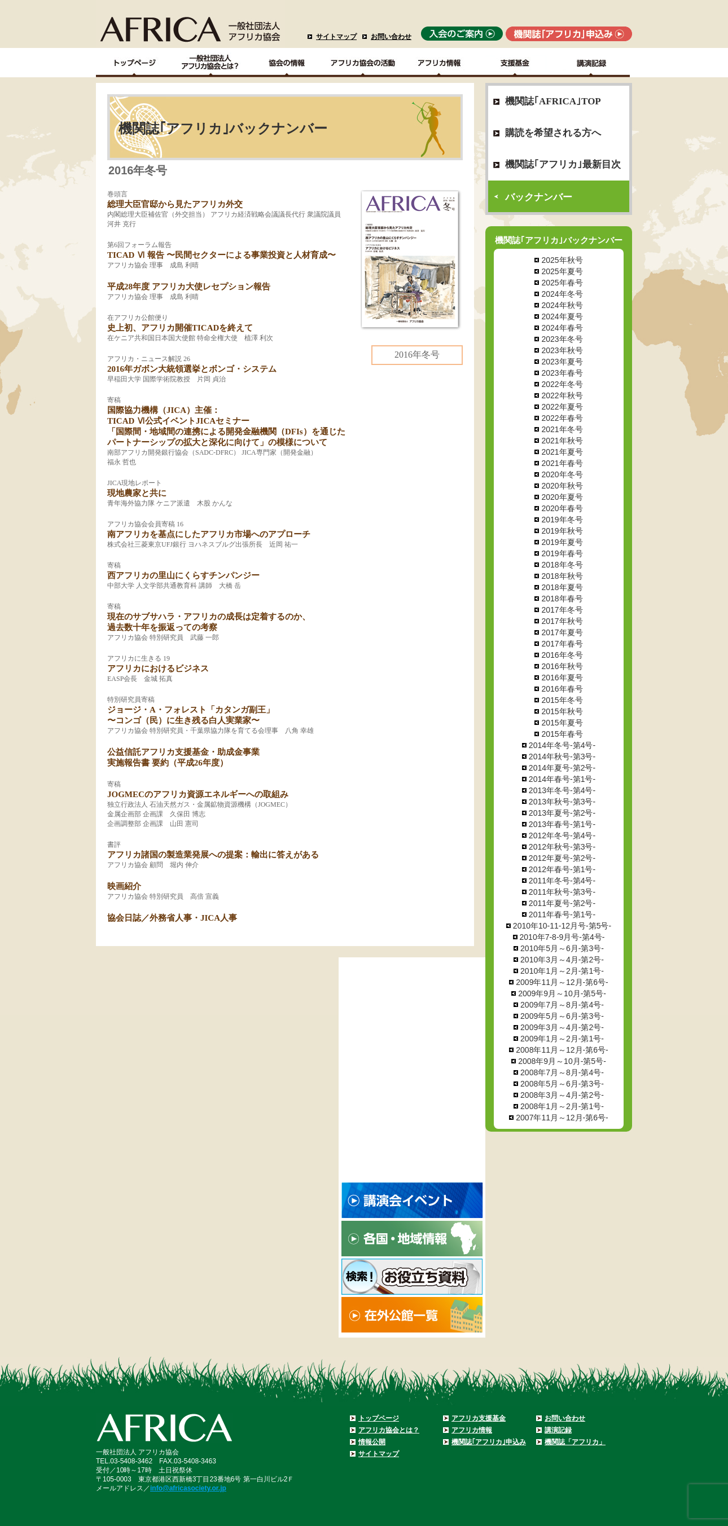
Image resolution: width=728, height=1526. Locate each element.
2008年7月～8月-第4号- (562, 1072)
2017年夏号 (561, 632)
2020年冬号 (561, 474)
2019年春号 (561, 553)
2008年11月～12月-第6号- (562, 1049)
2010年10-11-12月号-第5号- (562, 925)
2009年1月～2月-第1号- (562, 1038)
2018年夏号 (561, 587)
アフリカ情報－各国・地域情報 (439, 62)
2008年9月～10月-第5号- (562, 1061)
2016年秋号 (561, 666)
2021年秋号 (561, 440)
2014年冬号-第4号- (562, 745)
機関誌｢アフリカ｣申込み (488, 1442)
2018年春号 (561, 598)
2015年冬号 (561, 700)
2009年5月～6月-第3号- (562, 1016)
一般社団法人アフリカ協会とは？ (211, 62)
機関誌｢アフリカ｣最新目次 (563, 164)
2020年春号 (561, 508)
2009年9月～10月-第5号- (562, 993)
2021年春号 (561, 463)
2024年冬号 (561, 293)
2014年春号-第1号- (562, 779)
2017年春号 (561, 643)
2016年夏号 (561, 677)
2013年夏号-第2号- (562, 812)
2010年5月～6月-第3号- (562, 948)
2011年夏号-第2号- (562, 903)
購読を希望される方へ (553, 132)
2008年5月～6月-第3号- (562, 1083)
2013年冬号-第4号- (562, 790)
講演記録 (592, 62)
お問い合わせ (391, 37)
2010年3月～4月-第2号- (562, 959)
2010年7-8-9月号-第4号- (562, 937)
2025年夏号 (561, 271)
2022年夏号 (561, 406)
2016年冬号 (561, 654)
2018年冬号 (561, 564)
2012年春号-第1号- (562, 869)
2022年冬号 (561, 384)
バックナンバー (538, 197)
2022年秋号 (561, 395)
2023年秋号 (561, 350)
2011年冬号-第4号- (562, 880)
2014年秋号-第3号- (562, 756)
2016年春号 (561, 688)
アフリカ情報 (471, 1430)
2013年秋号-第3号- (562, 801)
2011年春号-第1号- (562, 914)
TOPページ (134, 62)
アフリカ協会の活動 (363, 62)
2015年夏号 (561, 722)
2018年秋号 (561, 576)
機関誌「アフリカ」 (575, 1442)
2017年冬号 (561, 609)
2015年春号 (561, 733)
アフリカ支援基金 (478, 1418)
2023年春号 (561, 372)
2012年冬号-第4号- (562, 835)
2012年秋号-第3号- (562, 846)
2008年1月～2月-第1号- (562, 1106)
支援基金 (515, 62)
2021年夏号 (561, 451)
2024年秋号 (561, 305)
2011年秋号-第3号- (562, 891)
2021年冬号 (561, 429)
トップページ (378, 1418)
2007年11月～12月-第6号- (562, 1117)
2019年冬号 (561, 519)
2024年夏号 (561, 316)
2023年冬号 (561, 339)
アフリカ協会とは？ (388, 1430)
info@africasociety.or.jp (188, 1488)
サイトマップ (336, 37)
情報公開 (371, 1442)
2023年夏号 (561, 361)
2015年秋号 (561, 711)
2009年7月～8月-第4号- (562, 1004)
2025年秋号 (561, 260)
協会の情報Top (287, 62)
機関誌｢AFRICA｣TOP (553, 101)
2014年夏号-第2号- (562, 767)
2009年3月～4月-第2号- (562, 1027)
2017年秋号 (561, 621)
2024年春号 (561, 327)
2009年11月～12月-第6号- (562, 982)
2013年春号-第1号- (562, 824)
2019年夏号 (561, 542)
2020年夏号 (561, 497)
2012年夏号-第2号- (562, 858)
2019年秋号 (561, 530)
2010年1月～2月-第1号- (562, 970)
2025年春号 (561, 282)
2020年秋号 (561, 485)
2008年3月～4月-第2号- (562, 1095)
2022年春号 (561, 418)
